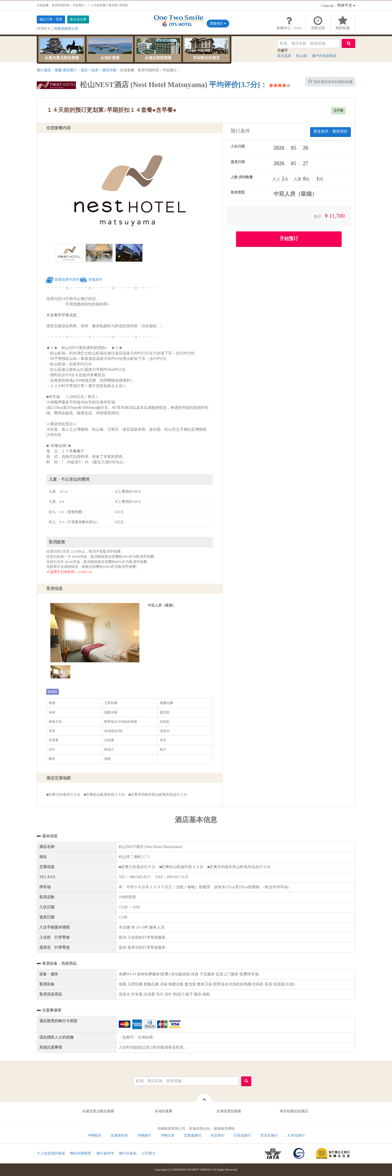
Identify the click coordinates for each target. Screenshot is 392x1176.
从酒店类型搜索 (158, 49)
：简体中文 (338, 5)
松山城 (301, 56)
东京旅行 (217, 1135)
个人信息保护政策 (51, 1153)
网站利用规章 (80, 1153)
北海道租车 (119, 1135)
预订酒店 (44, 70)
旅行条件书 (105, 1153)
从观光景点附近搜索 (62, 49)
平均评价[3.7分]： (238, 85)
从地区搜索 (110, 49)
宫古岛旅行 (269, 1135)
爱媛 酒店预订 (66, 70)
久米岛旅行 (296, 1135)
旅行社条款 (128, 1153)
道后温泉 (284, 56)
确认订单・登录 (50, 19)
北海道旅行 (192, 1135)
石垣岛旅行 (242, 1135)
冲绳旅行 (144, 1135)
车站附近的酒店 (206, 49)
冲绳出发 (167, 1135)
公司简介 (149, 1153)
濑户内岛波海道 (324, 56)
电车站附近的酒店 (294, 1111)
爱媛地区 (218, 23)
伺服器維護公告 (66, 28)
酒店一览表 (89, 70)
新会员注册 (78, 19)
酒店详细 (109, 70)
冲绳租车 (94, 1135)
